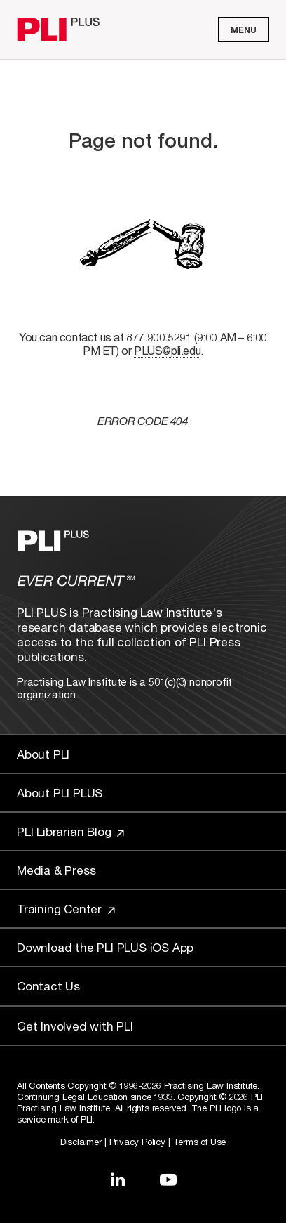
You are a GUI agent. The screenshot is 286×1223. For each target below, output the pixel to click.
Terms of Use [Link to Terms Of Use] (199, 1141)
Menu (244, 30)
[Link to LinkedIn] (117, 1179)
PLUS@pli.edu (167, 350)
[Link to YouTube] (168, 1179)
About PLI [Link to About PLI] (43, 754)
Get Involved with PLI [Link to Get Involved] (75, 1026)
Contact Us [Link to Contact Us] (48, 986)
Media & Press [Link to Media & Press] (56, 870)
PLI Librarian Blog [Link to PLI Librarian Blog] (70, 831)
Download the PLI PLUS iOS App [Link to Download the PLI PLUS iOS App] (105, 947)
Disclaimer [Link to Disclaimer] (81, 1141)
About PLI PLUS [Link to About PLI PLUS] (59, 792)
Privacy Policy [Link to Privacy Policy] (137, 1141)
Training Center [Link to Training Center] (66, 908)
